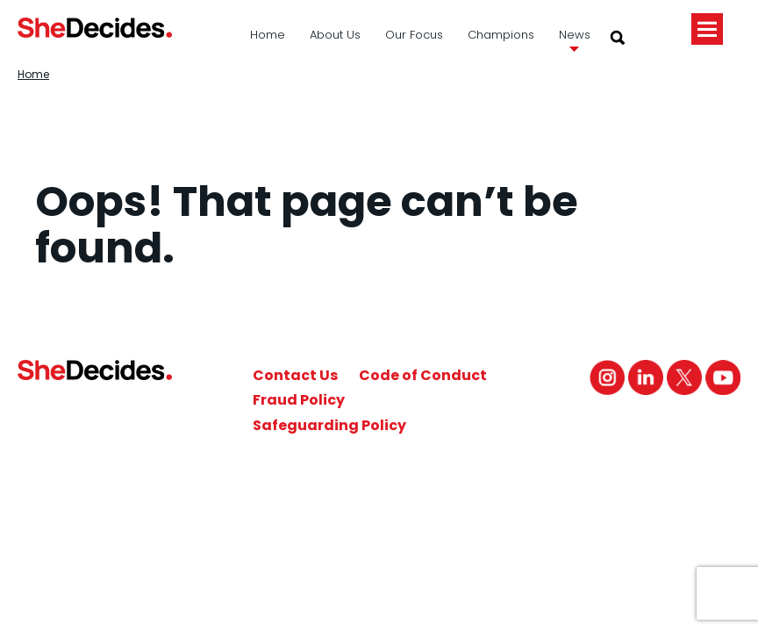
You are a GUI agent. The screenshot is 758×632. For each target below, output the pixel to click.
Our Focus (414, 34)
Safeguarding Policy (329, 425)
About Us (335, 34)
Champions (501, 34)
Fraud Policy (299, 400)
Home (267, 34)
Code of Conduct (423, 375)
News (574, 34)
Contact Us (295, 375)
